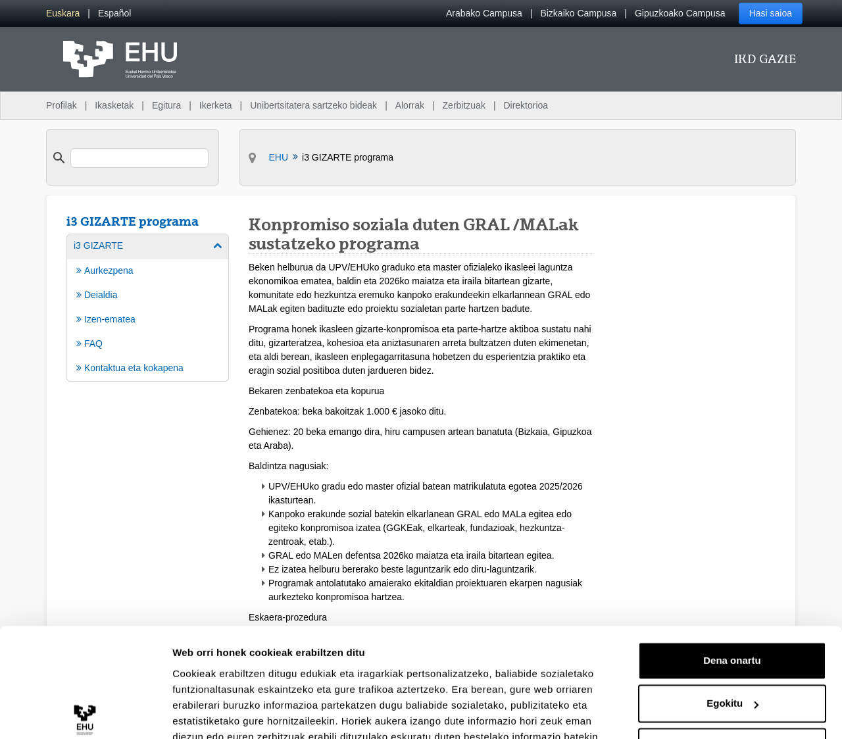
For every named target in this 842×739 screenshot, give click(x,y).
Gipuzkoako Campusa (680, 13)
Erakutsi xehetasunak (223, 713)
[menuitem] (62, 13)
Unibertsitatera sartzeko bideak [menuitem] (313, 105)
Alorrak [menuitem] (409, 105)
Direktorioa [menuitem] (525, 105)
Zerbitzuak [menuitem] (464, 105)
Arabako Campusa (484, 13)
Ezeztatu (732, 670)
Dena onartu (732, 584)
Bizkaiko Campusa (578, 13)
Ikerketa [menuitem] (215, 105)
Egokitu (732, 627)
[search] (139, 158)
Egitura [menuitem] (166, 105)
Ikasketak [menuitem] (114, 105)
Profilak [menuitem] (61, 105)
